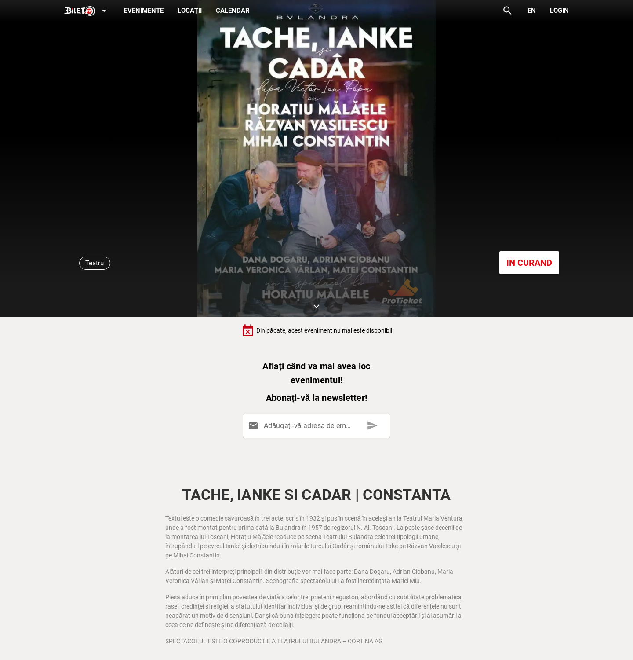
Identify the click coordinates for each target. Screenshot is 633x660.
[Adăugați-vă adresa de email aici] (318, 426)
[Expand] (87, 11)
